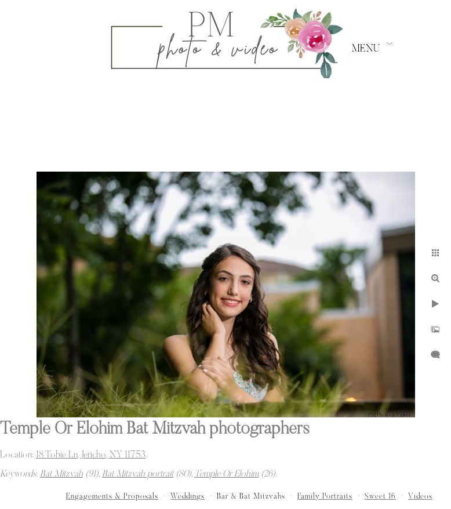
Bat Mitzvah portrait (137, 474)
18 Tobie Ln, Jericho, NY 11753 (91, 455)
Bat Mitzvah (61, 474)
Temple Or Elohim (226, 474)
